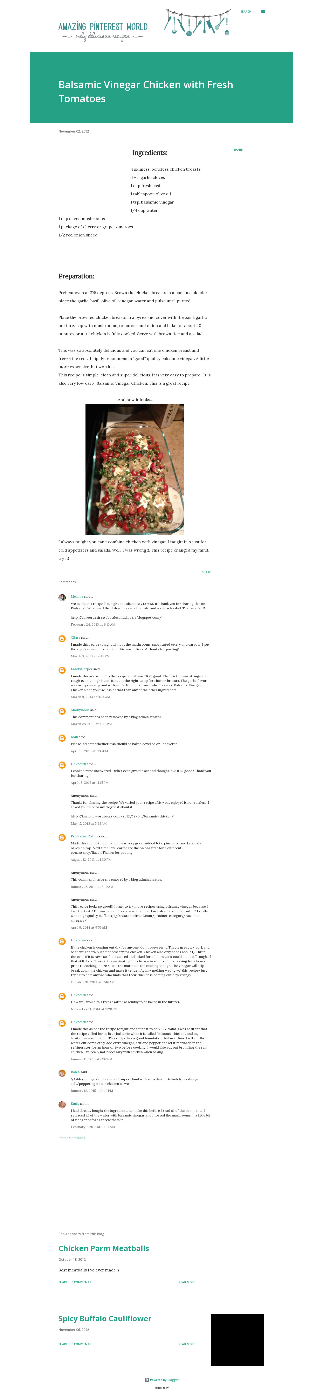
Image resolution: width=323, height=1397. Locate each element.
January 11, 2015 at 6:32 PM (91, 1059)
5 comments (81, 1344)
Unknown (78, 764)
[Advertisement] (94, 183)
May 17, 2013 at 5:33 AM (89, 823)
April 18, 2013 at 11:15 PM (90, 782)
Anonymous (80, 710)
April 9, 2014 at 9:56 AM (89, 927)
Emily (75, 1103)
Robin (75, 1072)
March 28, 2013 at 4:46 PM (91, 724)
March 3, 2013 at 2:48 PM (90, 656)
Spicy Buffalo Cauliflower (105, 1318)
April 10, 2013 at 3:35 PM (89, 751)
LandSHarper (81, 669)
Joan (74, 737)
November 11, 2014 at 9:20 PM (94, 1009)
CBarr (75, 637)
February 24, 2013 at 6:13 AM (93, 624)
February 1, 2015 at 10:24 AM (93, 1127)
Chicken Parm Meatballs (104, 1248)
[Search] (245, 11)
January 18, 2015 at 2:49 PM (92, 1090)
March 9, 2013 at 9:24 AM (90, 697)
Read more (187, 1282)
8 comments (81, 1282)
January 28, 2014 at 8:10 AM (92, 887)
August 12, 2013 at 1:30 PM (91, 859)
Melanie (77, 596)
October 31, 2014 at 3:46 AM (93, 982)
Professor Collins (84, 836)
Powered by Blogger (161, 1380)
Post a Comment (72, 1138)
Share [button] (238, 149)
